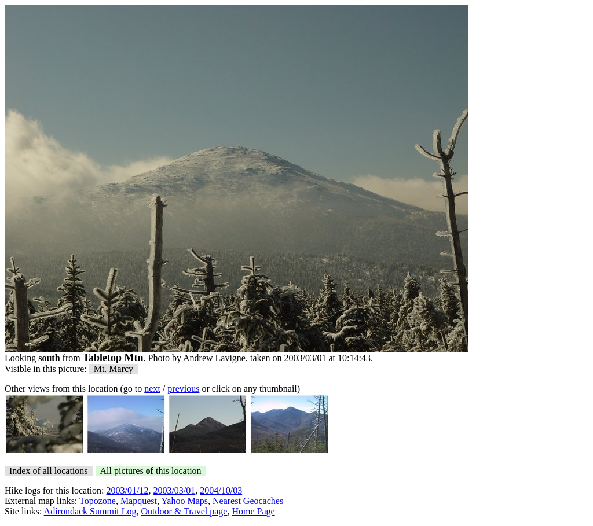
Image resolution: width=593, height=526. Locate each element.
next (152, 388)
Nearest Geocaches (248, 501)
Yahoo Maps (184, 501)
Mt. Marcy (113, 369)
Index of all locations (48, 471)
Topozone (97, 501)
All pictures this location (151, 471)
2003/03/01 (174, 490)
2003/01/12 (128, 490)
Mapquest (138, 501)
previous (183, 388)
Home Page (253, 511)
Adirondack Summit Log (90, 511)
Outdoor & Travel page (184, 511)
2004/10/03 (221, 490)
